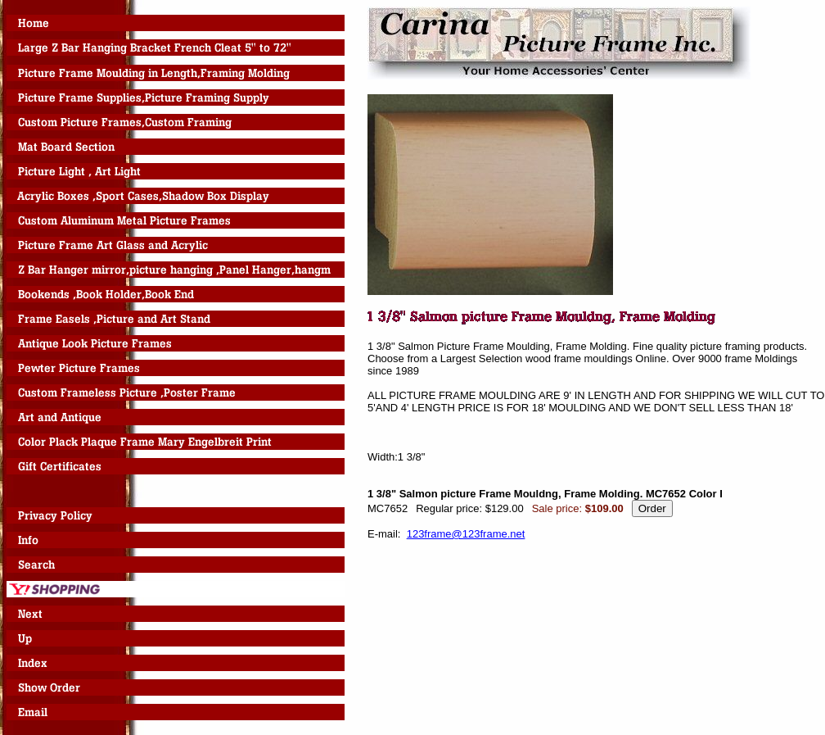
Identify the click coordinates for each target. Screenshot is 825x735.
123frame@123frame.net (466, 534)
